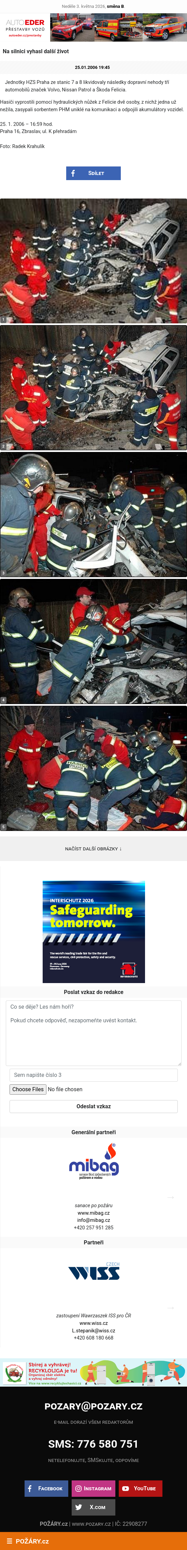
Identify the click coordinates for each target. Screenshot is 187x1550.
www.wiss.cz (94, 1323)
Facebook (50, 1488)
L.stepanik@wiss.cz (93, 1331)
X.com (97, 1507)
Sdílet (96, 173)
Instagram (97, 1488)
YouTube (145, 1488)
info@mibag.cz (93, 1220)
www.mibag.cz (94, 1213)
